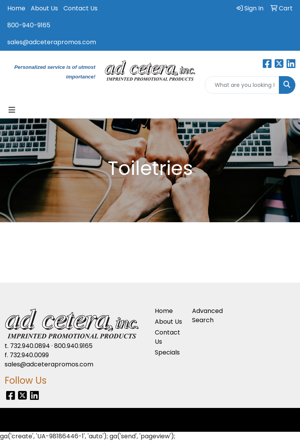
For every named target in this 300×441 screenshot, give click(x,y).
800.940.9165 (73, 345)
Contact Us (80, 8)
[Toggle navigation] (12, 110)
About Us (44, 8)
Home (16, 8)
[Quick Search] (242, 85)
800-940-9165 (28, 25)
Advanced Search (206, 315)
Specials (167, 352)
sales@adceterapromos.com (51, 42)
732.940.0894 (30, 345)
